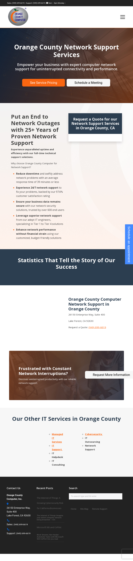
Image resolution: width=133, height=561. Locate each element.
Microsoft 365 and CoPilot (49, 527)
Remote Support (99, 509)
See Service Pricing (43, 83)
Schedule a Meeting (88, 83)
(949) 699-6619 (18, 3)
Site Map (84, 509)
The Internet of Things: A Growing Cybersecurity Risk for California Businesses (50, 502)
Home (73, 509)
